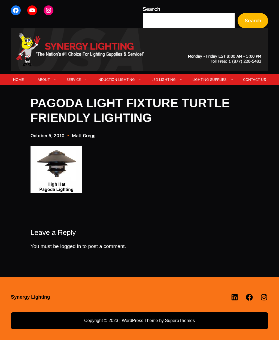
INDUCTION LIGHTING (116, 79)
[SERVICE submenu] (86, 79)
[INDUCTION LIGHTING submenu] (140, 79)
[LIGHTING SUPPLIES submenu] (232, 79)
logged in (70, 246)
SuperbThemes (180, 320)
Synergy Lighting (30, 297)
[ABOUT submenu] (55, 79)
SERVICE (73, 79)
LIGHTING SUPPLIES (209, 79)
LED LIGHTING (163, 79)
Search (151, 9)
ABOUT (44, 79)
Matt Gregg (84, 135)
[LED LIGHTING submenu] (181, 79)
